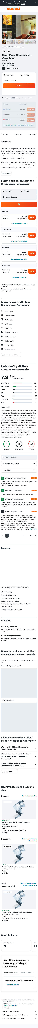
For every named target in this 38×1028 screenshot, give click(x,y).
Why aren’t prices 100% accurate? (20, 985)
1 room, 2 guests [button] (10, 80)
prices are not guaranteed (10, 972)
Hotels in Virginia (26, 997)
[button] (36, 3)
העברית (23, 4)
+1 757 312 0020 (8, 66)
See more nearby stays (29, 762)
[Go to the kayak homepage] (13, 9)
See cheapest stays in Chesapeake (29, 806)
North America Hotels (26, 995)
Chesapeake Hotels (7, 999)
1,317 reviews (15, 68)
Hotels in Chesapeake (12, 951)
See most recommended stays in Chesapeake (29, 851)
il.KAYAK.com (7, 995)
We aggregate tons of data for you (20, 981)
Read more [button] (33, 529)
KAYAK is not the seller (20, 978)
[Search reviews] (20, 457)
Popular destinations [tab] (28, 939)
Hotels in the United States (11, 997)
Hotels (15, 995)
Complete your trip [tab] (10, 939)
